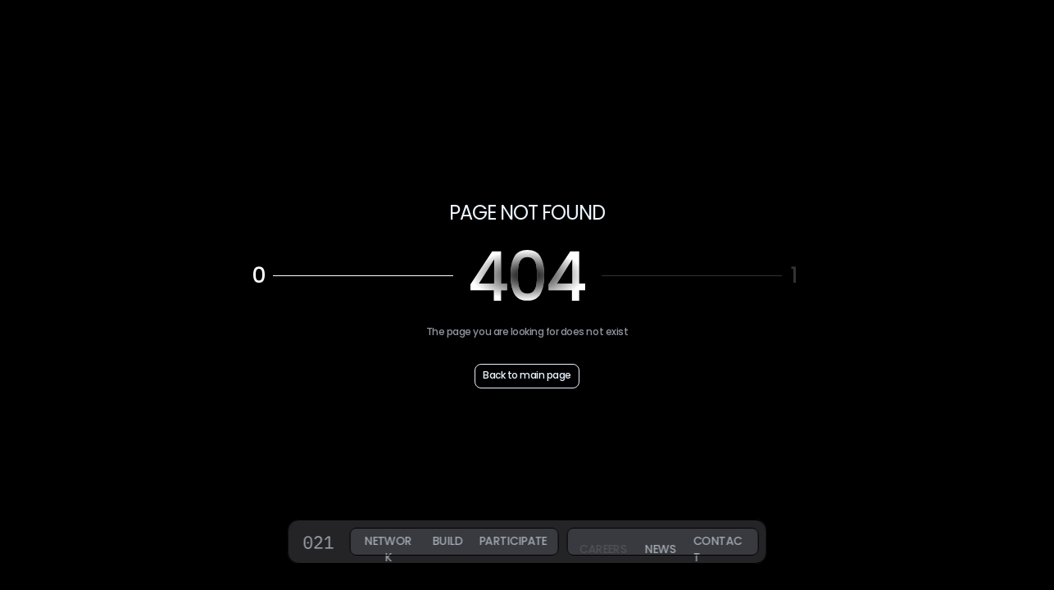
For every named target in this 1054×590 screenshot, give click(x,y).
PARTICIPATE (513, 541)
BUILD (446, 541)
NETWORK (388, 549)
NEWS (660, 549)
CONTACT (717, 549)
